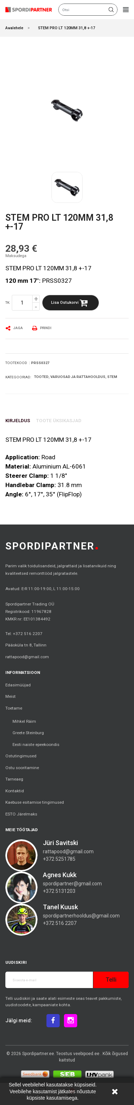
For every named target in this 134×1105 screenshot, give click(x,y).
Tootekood (16, 363)
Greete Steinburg (28, 732)
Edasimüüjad (18, 684)
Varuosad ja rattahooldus (77, 377)
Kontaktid (14, 790)
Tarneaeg (14, 779)
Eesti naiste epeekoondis (36, 744)
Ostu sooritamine (22, 767)
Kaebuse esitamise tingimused (34, 802)
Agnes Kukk (59, 875)
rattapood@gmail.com (27, 656)
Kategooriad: (18, 377)
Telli (111, 979)
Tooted (41, 377)
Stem (112, 377)
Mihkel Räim (24, 721)
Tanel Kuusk (60, 907)
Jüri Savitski (60, 842)
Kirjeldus (17, 420)
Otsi (111, 9)
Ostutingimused (20, 755)
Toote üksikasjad (58, 420)
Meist (10, 696)
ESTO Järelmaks (21, 814)
